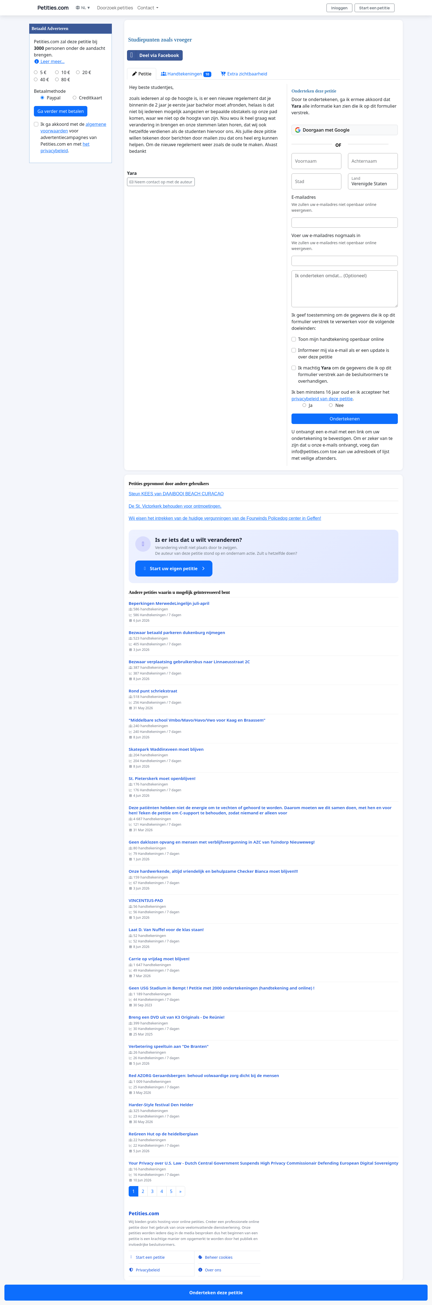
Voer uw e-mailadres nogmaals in (325, 235)
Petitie (142, 74)
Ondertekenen (345, 419)
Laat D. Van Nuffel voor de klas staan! (166, 929)
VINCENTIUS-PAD (146, 900)
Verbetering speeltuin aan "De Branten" (169, 1046)
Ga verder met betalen (60, 111)
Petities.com (53, 7)
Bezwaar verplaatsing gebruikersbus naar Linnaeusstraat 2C (189, 661)
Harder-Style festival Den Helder (161, 1104)
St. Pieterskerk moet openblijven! (162, 778)
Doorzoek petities (115, 8)
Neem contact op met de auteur (160, 181)
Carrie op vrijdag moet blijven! (159, 958)
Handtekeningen (186, 74)
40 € (44, 80)
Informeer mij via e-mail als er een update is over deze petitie (343, 353)
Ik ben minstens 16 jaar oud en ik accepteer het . (340, 395)
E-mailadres (303, 197)
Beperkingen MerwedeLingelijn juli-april (169, 603)
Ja (310, 405)
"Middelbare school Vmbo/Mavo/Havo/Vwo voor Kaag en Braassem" (197, 720)
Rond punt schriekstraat (153, 691)
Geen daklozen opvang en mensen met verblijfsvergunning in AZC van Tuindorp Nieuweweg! (222, 842)
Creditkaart (90, 98)
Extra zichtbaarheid (244, 74)
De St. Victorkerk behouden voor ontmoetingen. (175, 506)
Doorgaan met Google (322, 130)
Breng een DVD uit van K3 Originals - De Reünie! (177, 1017)
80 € (65, 80)
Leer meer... (49, 61)
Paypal (54, 98)
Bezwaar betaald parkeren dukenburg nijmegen (177, 632)
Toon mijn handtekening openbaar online (341, 339)
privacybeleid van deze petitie (322, 399)
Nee (339, 405)
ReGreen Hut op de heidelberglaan (163, 1134)
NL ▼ (83, 7)
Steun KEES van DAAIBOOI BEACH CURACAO (176, 493)
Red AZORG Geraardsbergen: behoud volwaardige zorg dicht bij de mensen (204, 1075)
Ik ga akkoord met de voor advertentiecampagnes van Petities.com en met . (73, 137)
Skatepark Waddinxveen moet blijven (166, 749)
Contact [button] (146, 8)
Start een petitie (374, 7)
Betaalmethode (50, 91)
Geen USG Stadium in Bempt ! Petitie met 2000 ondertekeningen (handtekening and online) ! (221, 988)
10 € (65, 72)
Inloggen (339, 7)
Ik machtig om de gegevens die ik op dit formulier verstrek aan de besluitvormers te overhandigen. (344, 374)
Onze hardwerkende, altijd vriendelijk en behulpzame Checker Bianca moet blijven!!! (213, 871)
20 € (86, 72)
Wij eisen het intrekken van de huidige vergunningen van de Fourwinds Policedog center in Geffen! (225, 518)
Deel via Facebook (153, 55)
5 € (43, 72)
